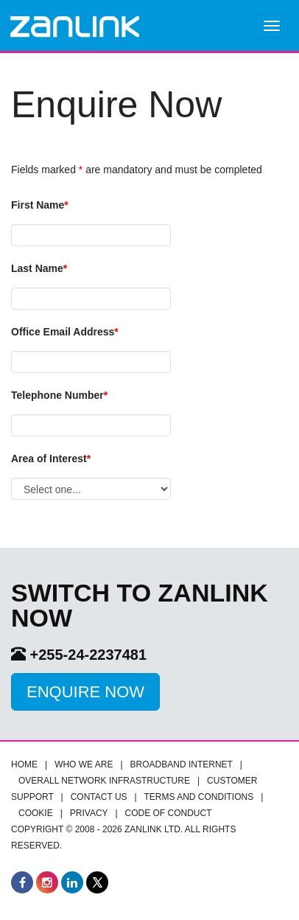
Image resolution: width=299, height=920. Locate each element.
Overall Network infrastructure (104, 781)
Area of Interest (51, 458)
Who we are (83, 764)
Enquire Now (85, 692)
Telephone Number (59, 395)
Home (24, 764)
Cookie (35, 813)
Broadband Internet (181, 764)
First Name (39, 205)
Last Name (39, 268)
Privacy (89, 813)
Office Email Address (65, 332)
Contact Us (99, 797)
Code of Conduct (168, 813)
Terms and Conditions (199, 797)
